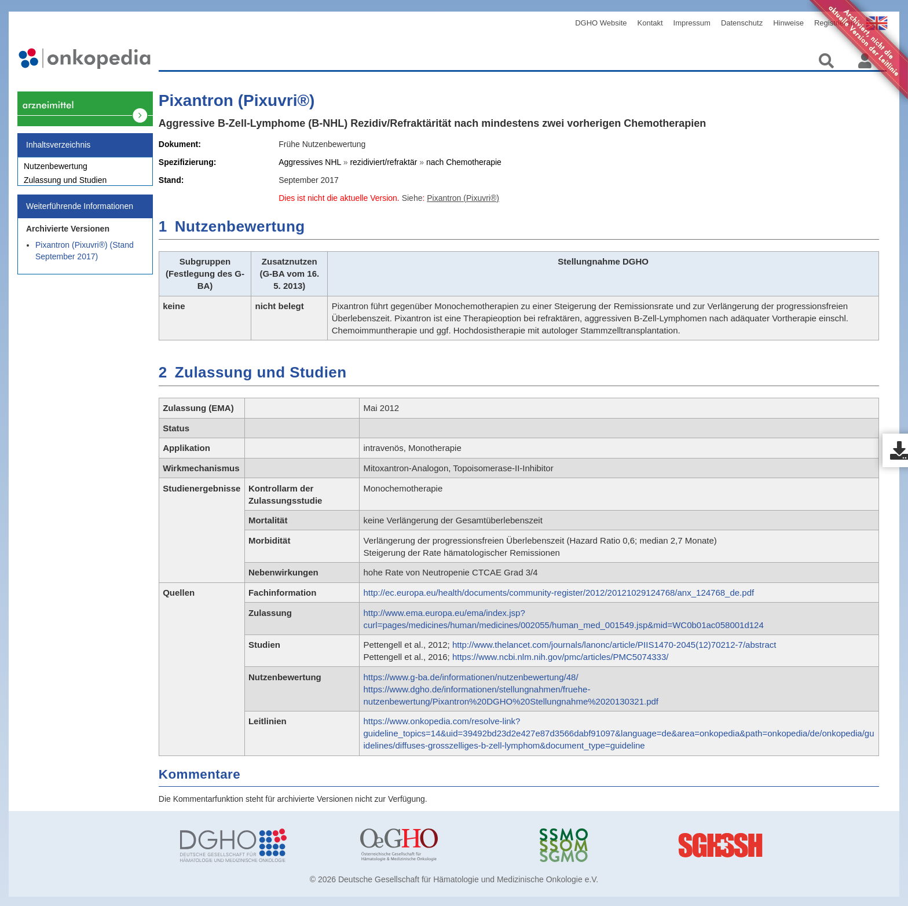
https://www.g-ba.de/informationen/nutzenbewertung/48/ (470, 677)
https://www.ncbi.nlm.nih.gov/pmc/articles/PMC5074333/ (560, 657)
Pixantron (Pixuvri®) (237, 100)
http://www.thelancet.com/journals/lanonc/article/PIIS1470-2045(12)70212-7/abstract (614, 645)
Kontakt (650, 23)
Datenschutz (742, 23)
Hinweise (788, 23)
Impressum (692, 23)
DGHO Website (601, 23)
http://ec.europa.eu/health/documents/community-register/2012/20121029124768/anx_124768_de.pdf (558, 592)
